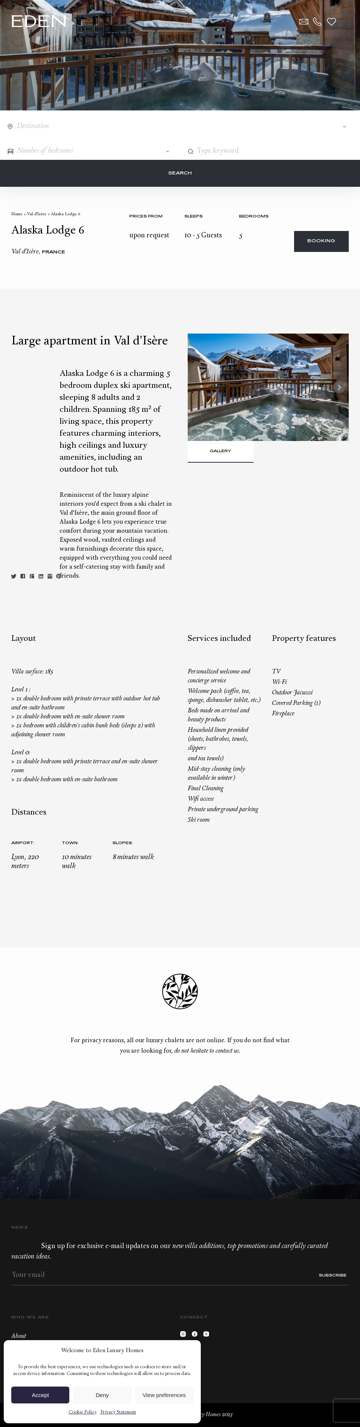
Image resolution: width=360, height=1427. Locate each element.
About (18, 1336)
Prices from (146, 216)
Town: (70, 843)
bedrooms (254, 216)
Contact (303, 21)
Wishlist (331, 21)
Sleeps (193, 216)
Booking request (321, 245)
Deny (102, 1395)
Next (339, 387)
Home (16, 214)
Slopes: (122, 843)
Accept (40, 1395)
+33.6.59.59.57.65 (317, 21)
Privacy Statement (118, 1412)
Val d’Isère (36, 214)
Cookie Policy (83, 1412)
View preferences (164, 1395)
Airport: (22, 843)
